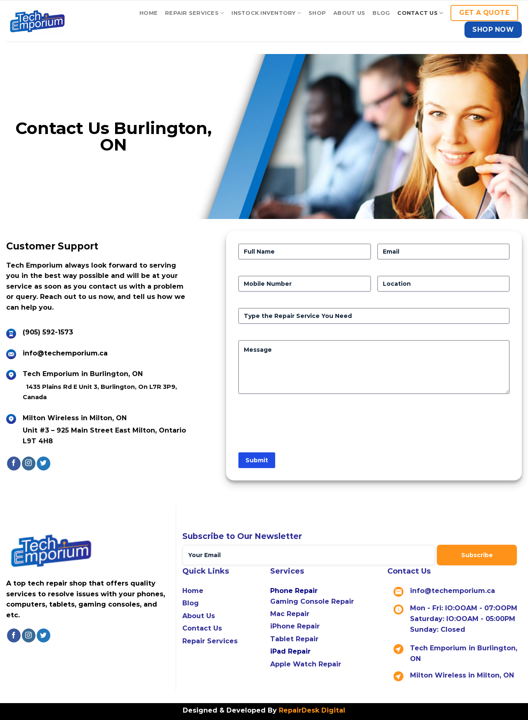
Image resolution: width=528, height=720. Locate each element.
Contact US (420, 13)
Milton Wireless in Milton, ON (462, 675)
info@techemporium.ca (65, 353)
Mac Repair (289, 614)
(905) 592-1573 (48, 332)
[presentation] (301, 426)
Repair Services (194, 13)
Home (148, 13)
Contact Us (202, 628)
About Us (349, 13)
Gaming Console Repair (312, 601)
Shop (317, 13)
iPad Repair (290, 651)
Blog (381, 13)
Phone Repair (294, 591)
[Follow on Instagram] (28, 463)
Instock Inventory (266, 13)
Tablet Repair (294, 639)
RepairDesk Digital (311, 710)
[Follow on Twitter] (43, 463)
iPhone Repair (295, 626)
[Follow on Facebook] (14, 463)
